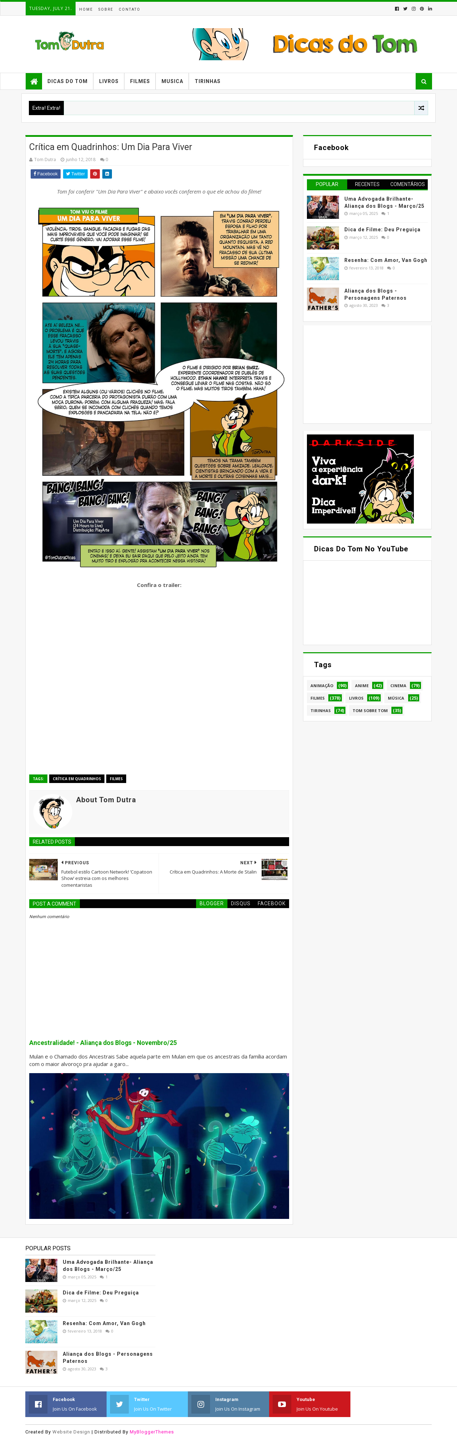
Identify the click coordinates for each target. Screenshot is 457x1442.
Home (86, 9)
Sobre (105, 9)
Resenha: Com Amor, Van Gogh (385, 260)
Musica (172, 81)
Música (396, 698)
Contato (129, 9)
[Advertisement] (360, 373)
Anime (362, 685)
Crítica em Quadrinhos (77, 778)
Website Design (71, 1432)
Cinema (398, 685)
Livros (109, 81)
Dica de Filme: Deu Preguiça (382, 229)
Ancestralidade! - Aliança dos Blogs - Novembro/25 (103, 1042)
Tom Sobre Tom (370, 710)
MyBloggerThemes (152, 1432)
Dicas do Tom (67, 81)
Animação (321, 685)
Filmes (140, 81)
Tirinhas (208, 81)
